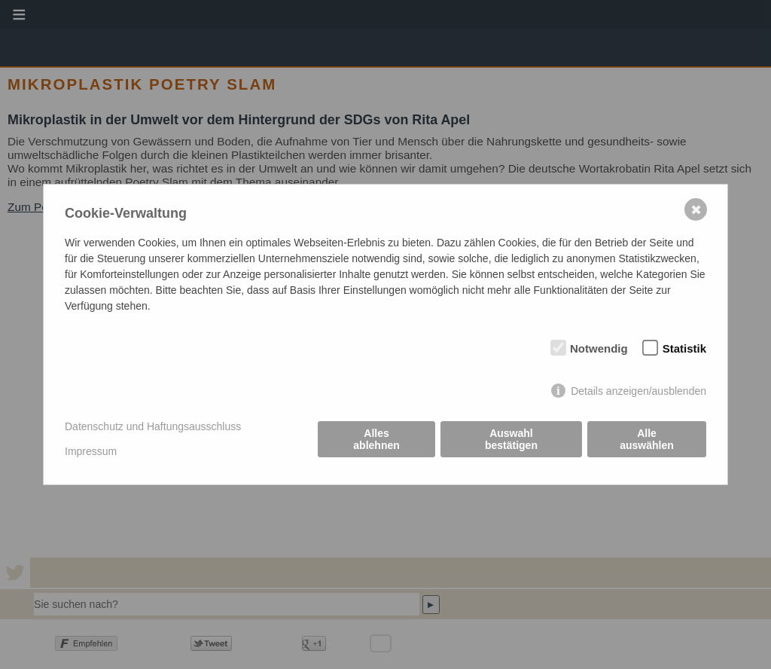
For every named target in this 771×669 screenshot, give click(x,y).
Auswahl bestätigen (511, 439)
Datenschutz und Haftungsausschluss (153, 426)
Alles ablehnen (376, 439)
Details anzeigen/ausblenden (638, 391)
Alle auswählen (647, 439)
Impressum (91, 451)
